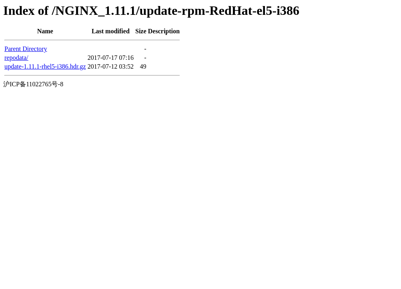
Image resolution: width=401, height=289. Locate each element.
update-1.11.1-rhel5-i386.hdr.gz (45, 66)
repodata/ (16, 57)
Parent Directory (25, 48)
